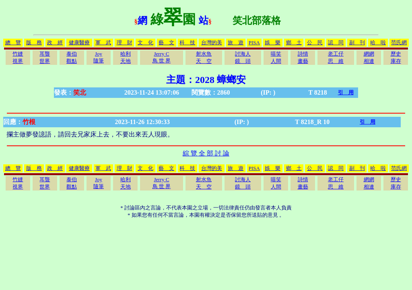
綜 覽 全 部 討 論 (206, 153)
